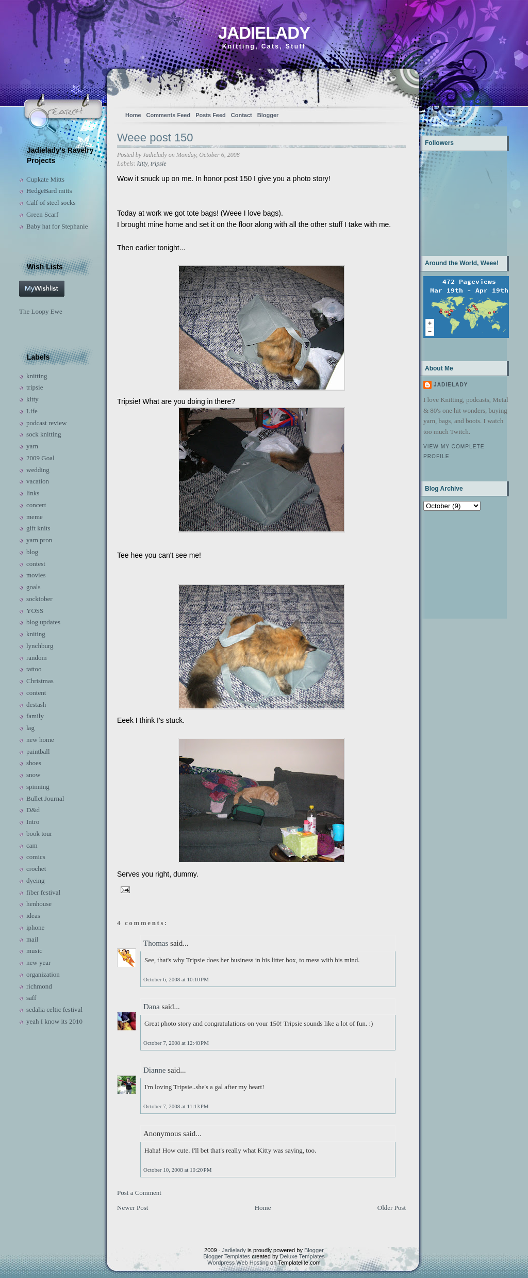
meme (34, 517)
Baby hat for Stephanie (57, 226)
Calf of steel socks (51, 202)
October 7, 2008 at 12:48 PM (176, 1043)
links (32, 493)
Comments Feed (168, 115)
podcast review (46, 423)
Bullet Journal (45, 798)
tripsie (34, 387)
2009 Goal (40, 458)
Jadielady (264, 32)
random (36, 657)
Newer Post (132, 1207)
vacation (37, 481)
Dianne (154, 1070)
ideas (33, 915)
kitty (32, 399)
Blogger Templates (226, 1256)
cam (32, 845)
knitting (36, 376)
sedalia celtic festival (54, 1009)
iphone (35, 927)
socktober (39, 599)
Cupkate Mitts (45, 179)
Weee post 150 (155, 137)
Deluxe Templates (302, 1256)
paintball (38, 751)
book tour (39, 833)
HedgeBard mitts (49, 191)
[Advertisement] (455, 563)
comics (35, 857)
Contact (241, 115)
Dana (151, 1006)
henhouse (39, 904)
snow (33, 775)
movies (36, 575)
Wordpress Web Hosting (238, 1262)
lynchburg (39, 646)
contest (35, 564)
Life (32, 411)
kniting (35, 634)
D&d (33, 810)
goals (33, 587)
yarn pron (39, 540)
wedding (38, 470)
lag (30, 728)
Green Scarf (42, 214)
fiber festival (43, 892)
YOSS (34, 610)
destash (36, 704)
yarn (32, 446)
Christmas (40, 681)
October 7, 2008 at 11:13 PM (176, 1106)
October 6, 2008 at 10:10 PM (176, 979)
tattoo (34, 669)
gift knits (38, 528)
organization (43, 974)
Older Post (391, 1207)
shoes (33, 763)
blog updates (43, 622)
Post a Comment (139, 1192)
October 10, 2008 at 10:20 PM (177, 1170)
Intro (32, 822)
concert (36, 505)
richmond (39, 986)
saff (31, 997)
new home (40, 739)
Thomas (155, 943)
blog (32, 552)
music (34, 951)
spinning (38, 786)
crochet (36, 868)
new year (38, 962)
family (35, 716)
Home (133, 115)
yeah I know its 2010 (54, 1021)
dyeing (35, 880)
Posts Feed (210, 115)
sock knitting (43, 434)
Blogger (268, 115)
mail (32, 939)
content (36, 693)
